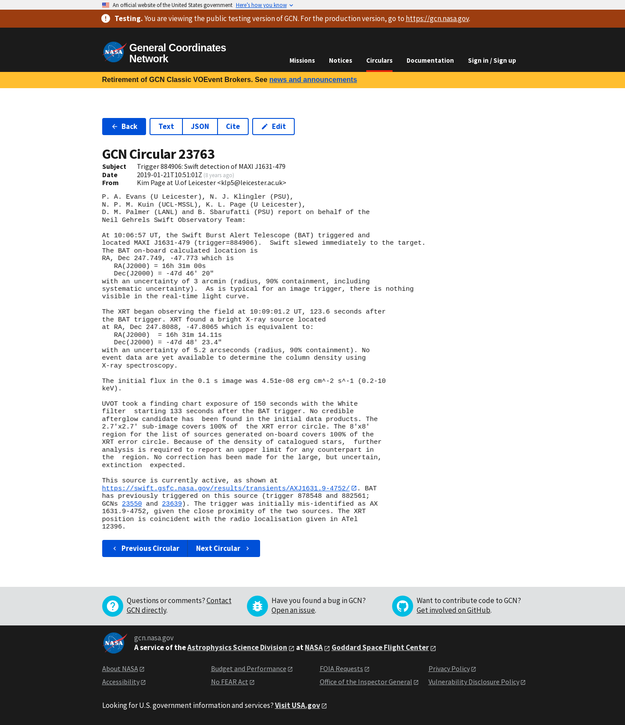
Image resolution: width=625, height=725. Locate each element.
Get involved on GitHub (453, 610)
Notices (340, 60)
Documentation (430, 60)
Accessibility (120, 682)
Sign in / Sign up (492, 60)
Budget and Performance (248, 668)
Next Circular (223, 548)
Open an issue (293, 610)
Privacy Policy (449, 668)
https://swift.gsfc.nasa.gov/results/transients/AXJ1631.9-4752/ (226, 488)
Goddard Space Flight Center (380, 648)
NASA (314, 648)
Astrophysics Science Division (237, 648)
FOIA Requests (341, 668)
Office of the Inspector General (366, 682)
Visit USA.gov (297, 705)
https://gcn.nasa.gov (437, 18)
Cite (233, 126)
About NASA (120, 668)
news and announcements (313, 79)
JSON (200, 126)
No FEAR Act (229, 682)
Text (166, 126)
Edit (273, 126)
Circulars (379, 60)
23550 (132, 504)
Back (124, 126)
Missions (302, 60)
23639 (172, 504)
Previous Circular (145, 548)
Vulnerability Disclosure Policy (474, 682)
